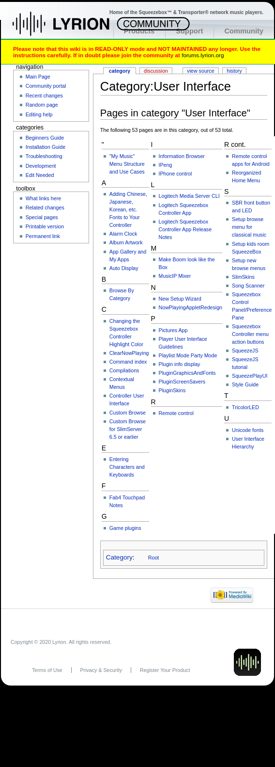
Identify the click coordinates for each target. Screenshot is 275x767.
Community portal (46, 86)
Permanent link (43, 236)
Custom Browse (127, 412)
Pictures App (173, 330)
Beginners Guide (45, 138)
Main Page (38, 77)
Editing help (39, 114)
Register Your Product (165, 670)
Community (243, 31)
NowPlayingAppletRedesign (191, 307)
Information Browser (182, 156)
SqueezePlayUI (249, 376)
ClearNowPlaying (129, 353)
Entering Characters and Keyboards (127, 467)
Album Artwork (126, 242)
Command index (128, 362)
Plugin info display (179, 364)
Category (119, 557)
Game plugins (125, 528)
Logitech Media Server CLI (189, 196)
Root (153, 557)
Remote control (176, 413)
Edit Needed (40, 175)
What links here (43, 198)
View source (200, 71)
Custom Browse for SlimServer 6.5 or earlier (127, 429)
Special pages (42, 217)
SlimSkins (243, 277)
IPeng (165, 165)
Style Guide (245, 384)
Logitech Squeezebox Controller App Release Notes (185, 229)
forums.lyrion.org (203, 55)
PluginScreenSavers (182, 381)
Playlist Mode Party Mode (188, 355)
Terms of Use (47, 670)
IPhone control (175, 173)
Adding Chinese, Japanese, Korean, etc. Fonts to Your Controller (128, 209)
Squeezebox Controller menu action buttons (250, 334)
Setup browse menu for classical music (249, 227)
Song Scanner (248, 285)
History (234, 71)
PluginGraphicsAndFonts (187, 373)
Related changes (45, 207)
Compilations (124, 370)
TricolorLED (245, 407)
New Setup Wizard (180, 299)
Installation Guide (45, 147)
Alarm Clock (123, 234)
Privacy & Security (101, 670)
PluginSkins (172, 390)
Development (41, 166)
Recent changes (44, 95)
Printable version (45, 226)
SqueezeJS (245, 350)
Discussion (156, 71)
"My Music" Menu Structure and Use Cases (127, 164)
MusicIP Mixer (175, 276)
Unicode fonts (247, 430)
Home (71, 29)
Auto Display (123, 268)
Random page (42, 105)
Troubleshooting (44, 156)
